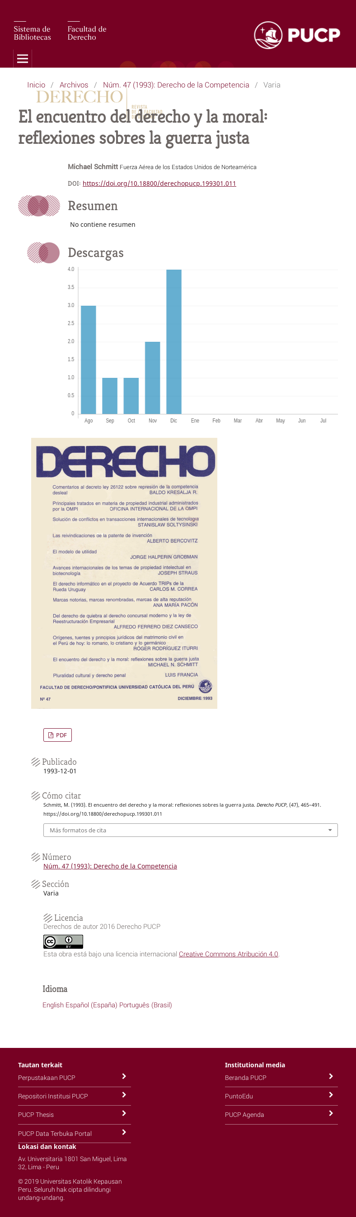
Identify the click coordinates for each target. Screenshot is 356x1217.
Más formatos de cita (78, 830)
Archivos (74, 84)
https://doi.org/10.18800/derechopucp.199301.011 (159, 183)
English (53, 1004)
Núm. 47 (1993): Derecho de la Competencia (176, 84)
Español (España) (91, 1004)
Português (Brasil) (145, 1004)
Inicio (36, 84)
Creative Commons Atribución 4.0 (228, 953)
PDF (61, 735)
